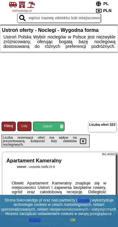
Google (83, 200)
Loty (24, 126)
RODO (35, 220)
